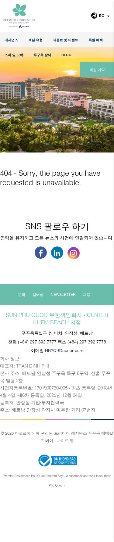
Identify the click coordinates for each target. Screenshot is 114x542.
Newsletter (63, 340)
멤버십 (38, 340)
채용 (86, 340)
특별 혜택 (95, 40)
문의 (21, 340)
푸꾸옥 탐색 (42, 54)
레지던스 (11, 40)
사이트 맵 (65, 486)
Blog (66, 54)
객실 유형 (35, 40)
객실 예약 (97, 69)
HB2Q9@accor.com (64, 396)
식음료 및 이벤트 (65, 40)
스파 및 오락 (14, 54)
